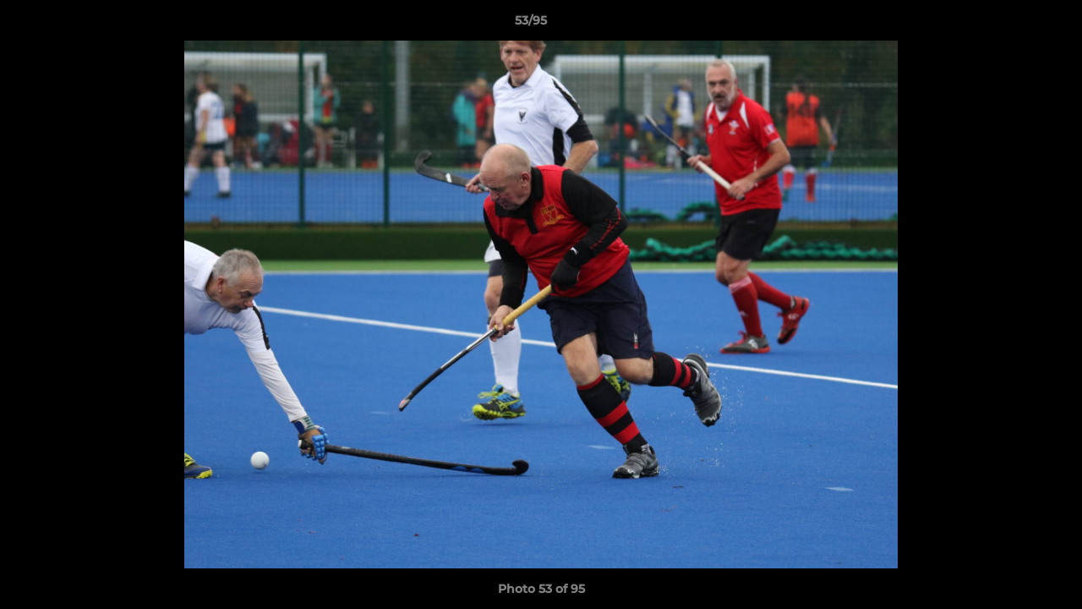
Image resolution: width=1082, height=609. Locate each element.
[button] (1011, 24)
